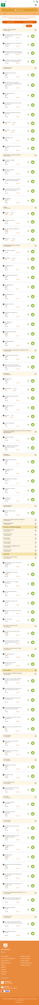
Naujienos (3, 967)
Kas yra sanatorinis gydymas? (8, 958)
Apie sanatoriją (4, 956)
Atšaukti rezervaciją (25, 965)
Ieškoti (29, 25)
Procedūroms (25, 10)
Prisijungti (3, 974)
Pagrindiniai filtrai (10, 22)
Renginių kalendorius (6, 963)
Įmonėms (3, 965)
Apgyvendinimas (5, 960)
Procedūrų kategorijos (28, 22)
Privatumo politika (25, 960)
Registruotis (4, 971)
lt (2, 1)
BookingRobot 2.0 (19, 1002)
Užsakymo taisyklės (25, 958)
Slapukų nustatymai (25, 956)
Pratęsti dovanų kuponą (26, 963)
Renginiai (3, 969)
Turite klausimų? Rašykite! (10, 988)
